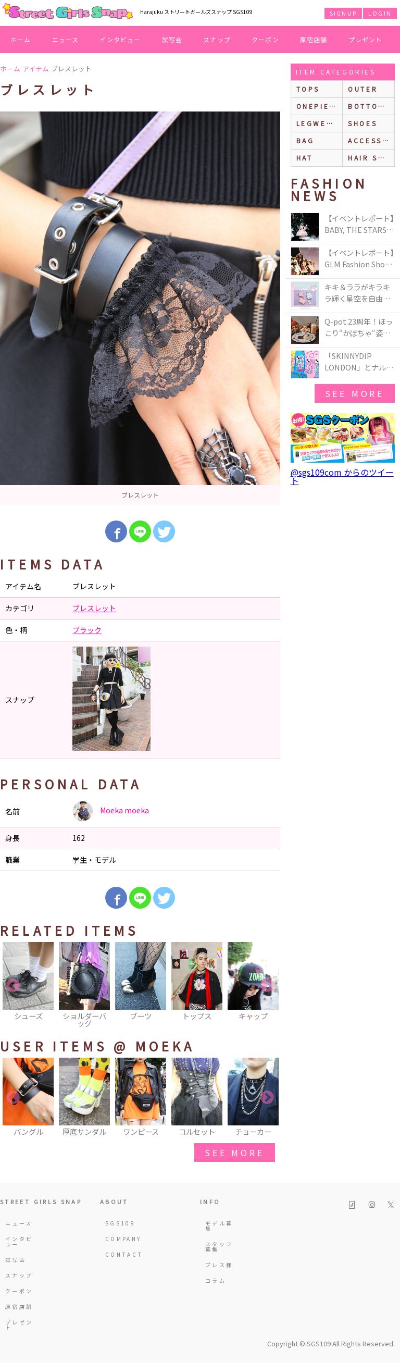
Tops (308, 88)
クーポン (265, 39)
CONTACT (120, 1254)
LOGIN (380, 13)
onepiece (318, 106)
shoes (362, 123)
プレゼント (365, 39)
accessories (371, 140)
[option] (140, 308)
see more (234, 1152)
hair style (371, 157)
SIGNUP (343, 13)
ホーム (20, 39)
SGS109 (120, 1223)
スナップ (217, 39)
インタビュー (120, 39)
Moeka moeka (110, 811)
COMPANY (120, 1239)
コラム (215, 1280)
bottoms (369, 106)
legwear (317, 123)
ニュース (65, 39)
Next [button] (267, 986)
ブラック (87, 630)
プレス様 (219, 1265)
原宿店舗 (314, 39)
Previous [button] (13, 986)
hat (304, 157)
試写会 (172, 39)
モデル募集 (219, 1225)
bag (305, 140)
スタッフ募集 (219, 1246)
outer (363, 88)
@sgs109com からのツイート (342, 476)
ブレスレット (94, 608)
